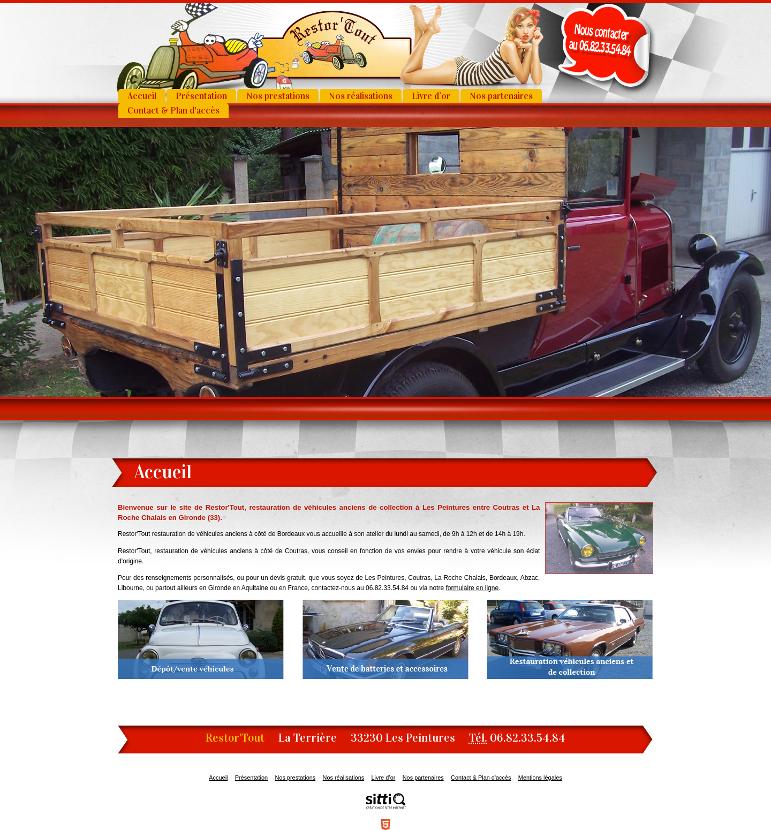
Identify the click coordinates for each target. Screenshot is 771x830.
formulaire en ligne (471, 588)
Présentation (201, 96)
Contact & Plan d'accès (173, 110)
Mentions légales (540, 777)
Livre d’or (431, 96)
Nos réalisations (360, 96)
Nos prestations (277, 96)
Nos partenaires (501, 96)
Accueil (141, 96)
